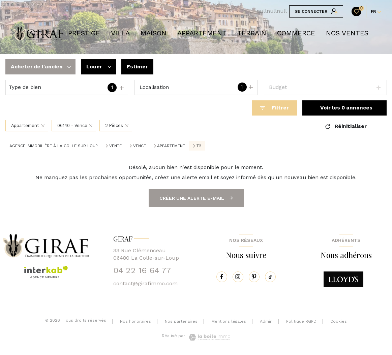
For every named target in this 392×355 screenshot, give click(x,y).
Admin (266, 321)
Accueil (43, 33)
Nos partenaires (181, 321)
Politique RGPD (301, 321)
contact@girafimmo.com (145, 283)
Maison (154, 33)
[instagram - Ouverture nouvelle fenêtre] (238, 276)
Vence (139, 146)
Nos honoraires (135, 321)
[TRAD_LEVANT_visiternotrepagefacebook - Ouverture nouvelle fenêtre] (221, 276)
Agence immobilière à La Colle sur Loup (53, 145)
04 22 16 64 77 (142, 270)
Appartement (171, 146)
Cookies (338, 321)
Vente (115, 146)
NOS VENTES (347, 33)
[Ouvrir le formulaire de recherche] (274, 108)
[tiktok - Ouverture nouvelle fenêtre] (270, 276)
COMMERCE (296, 33)
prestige (84, 33)
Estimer (137, 67)
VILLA (120, 33)
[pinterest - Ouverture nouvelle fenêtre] (254, 276)
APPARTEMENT (202, 33)
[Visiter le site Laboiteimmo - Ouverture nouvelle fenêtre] (209, 337)
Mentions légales (228, 321)
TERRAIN (251, 33)
